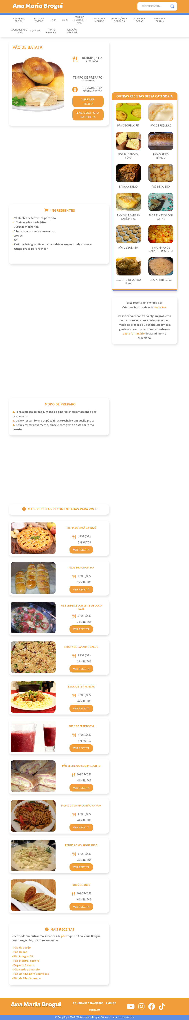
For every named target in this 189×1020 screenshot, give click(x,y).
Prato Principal (51, 31)
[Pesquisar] (172, 6)
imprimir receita (88, 101)
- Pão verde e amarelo (26, 970)
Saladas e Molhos (99, 20)
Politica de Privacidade (88, 1003)
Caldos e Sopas (139, 20)
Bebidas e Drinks (159, 20)
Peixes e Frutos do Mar (79, 20)
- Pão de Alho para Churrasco (30, 974)
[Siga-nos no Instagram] (141, 1008)
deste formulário (134, 334)
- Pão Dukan (19, 952)
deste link (160, 307)
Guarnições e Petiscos (119, 20)
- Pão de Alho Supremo (26, 978)
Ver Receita (81, 549)
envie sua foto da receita (88, 115)
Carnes (55, 20)
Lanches (35, 31)
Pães (64, 936)
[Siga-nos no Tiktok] (162, 1008)
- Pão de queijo (21, 948)
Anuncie (111, 1003)
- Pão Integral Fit (22, 956)
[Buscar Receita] (152, 6)
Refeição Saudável (71, 31)
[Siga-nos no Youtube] (131, 1008)
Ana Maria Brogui (19, 20)
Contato (94, 1010)
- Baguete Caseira (23, 965)
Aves (65, 20)
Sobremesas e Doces (18, 31)
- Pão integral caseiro (25, 961)
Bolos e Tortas (39, 20)
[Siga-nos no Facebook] (151, 1008)
